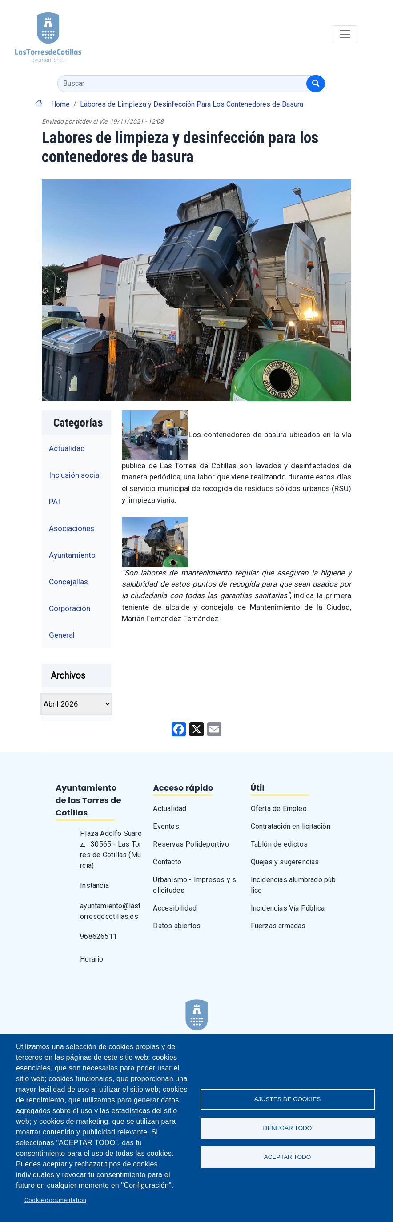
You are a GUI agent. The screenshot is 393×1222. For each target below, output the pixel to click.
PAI (54, 501)
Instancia (94, 885)
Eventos (166, 826)
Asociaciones (71, 528)
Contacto (167, 862)
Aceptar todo (287, 1157)
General (62, 635)
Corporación (69, 608)
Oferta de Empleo (279, 808)
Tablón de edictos (279, 844)
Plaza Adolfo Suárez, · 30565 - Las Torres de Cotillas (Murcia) (111, 849)
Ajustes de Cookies (287, 1099)
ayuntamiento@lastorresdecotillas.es (110, 911)
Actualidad (67, 448)
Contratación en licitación (290, 826)
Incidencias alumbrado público (293, 885)
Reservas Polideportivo (191, 844)
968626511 (98, 936)
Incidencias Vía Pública (288, 908)
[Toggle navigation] (345, 34)
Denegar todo (287, 1128)
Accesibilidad (174, 908)
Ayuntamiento (72, 555)
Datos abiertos (177, 926)
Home (60, 104)
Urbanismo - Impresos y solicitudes (194, 885)
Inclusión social (75, 475)
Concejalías (68, 581)
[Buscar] (315, 83)
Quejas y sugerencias (285, 862)
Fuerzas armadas (278, 926)
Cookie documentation (55, 1199)
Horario (91, 959)
